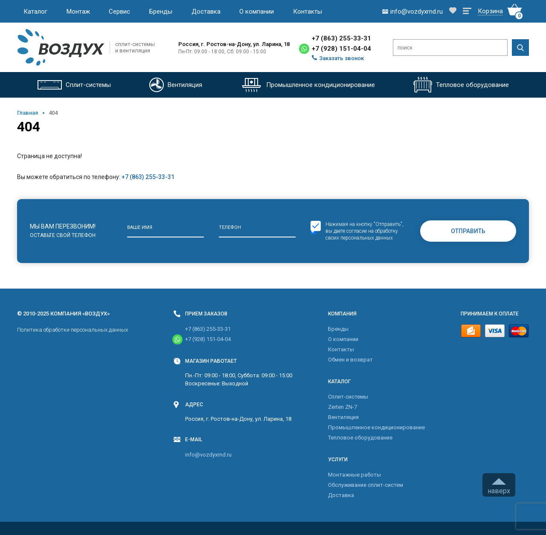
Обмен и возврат (350, 359)
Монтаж (78, 11)
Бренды (160, 11)
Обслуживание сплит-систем (365, 485)
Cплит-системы (348, 396)
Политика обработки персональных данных (72, 330)
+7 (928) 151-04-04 (341, 48)
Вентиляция (343, 417)
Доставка (206, 11)
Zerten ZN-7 (342, 407)
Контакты (307, 11)
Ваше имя (139, 227)
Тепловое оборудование (360, 437)
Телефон (230, 227)
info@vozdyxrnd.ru (208, 454)
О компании (256, 11)
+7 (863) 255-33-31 (341, 38)
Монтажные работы (354, 474)
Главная (27, 113)
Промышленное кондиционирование (376, 427)
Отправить (468, 231)
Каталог (35, 11)
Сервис (119, 11)
